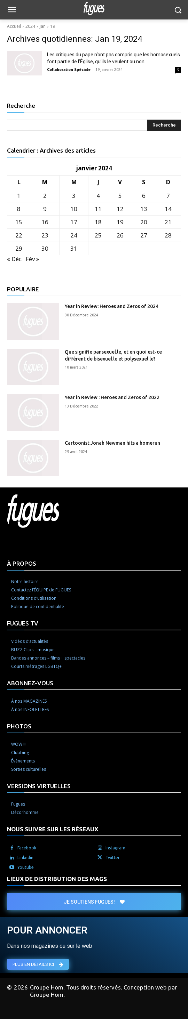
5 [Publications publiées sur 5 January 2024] (120, 196)
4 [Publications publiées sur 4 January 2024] (98, 196)
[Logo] (94, 8)
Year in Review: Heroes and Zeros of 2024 (111, 306)
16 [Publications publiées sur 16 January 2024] (44, 222)
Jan (43, 26)
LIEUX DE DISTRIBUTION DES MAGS (57, 878)
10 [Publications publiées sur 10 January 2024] (73, 209)
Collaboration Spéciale (69, 69)
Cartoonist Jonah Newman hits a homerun (112, 443)
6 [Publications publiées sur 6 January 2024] (144, 196)
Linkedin (25, 857)
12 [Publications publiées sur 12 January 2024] (120, 209)
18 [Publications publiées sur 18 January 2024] (98, 222)
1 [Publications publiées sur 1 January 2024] (19, 196)
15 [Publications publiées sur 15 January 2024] (18, 222)
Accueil (14, 26)
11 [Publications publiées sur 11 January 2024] (98, 209)
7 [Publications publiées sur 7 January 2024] (168, 196)
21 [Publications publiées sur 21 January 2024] (168, 222)
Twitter (112, 857)
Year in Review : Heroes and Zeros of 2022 (112, 397)
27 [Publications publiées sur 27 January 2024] (143, 235)
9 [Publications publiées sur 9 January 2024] (45, 209)
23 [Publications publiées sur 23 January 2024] (44, 235)
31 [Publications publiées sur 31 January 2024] (73, 248)
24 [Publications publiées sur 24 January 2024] (73, 235)
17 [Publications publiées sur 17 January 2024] (73, 222)
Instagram (115, 848)
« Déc (14, 259)
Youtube (25, 867)
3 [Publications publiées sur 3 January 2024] (74, 196)
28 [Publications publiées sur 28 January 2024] (168, 235)
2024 (30, 26)
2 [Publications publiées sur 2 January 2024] (45, 196)
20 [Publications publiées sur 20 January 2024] (143, 222)
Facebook (26, 848)
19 (52, 26)
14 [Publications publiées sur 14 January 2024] (168, 209)
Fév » (32, 259)
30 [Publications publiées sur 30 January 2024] (44, 248)
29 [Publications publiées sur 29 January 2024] (18, 248)
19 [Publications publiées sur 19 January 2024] (120, 222)
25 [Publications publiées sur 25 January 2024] (98, 235)
